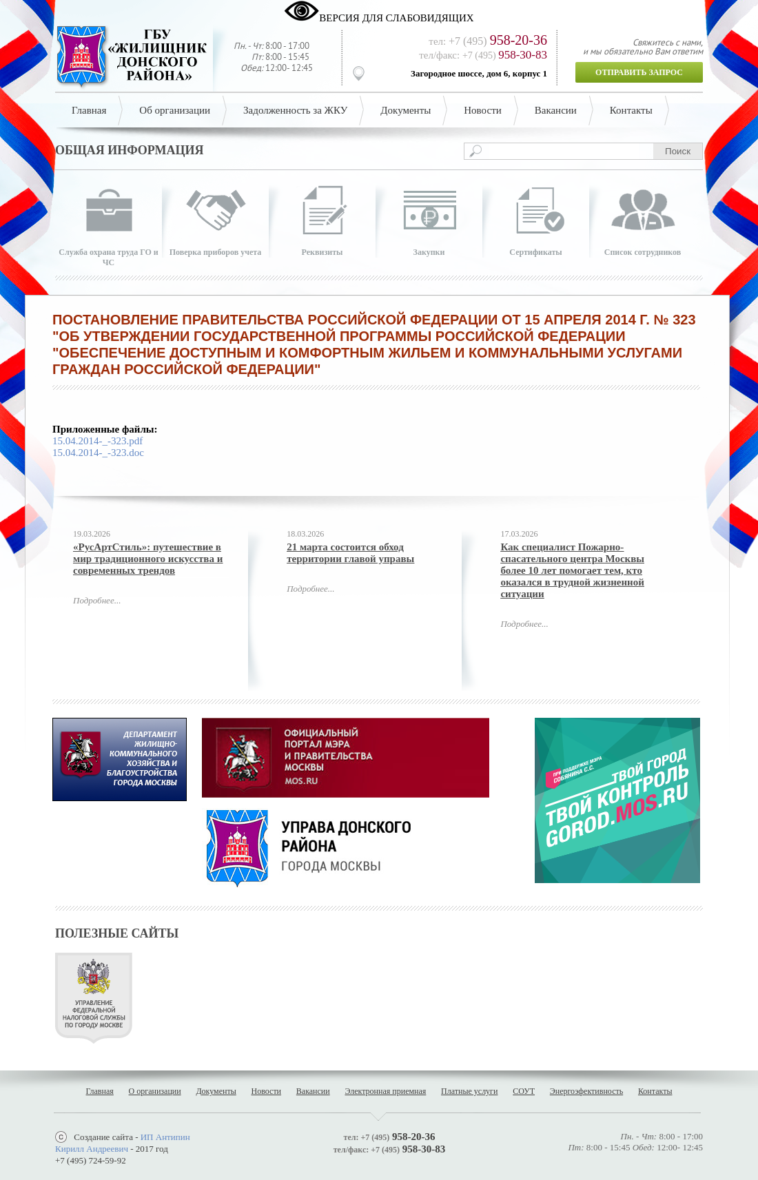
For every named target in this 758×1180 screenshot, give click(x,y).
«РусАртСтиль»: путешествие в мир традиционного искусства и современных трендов (148, 558)
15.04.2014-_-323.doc (98, 452)
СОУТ (524, 1091)
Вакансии (556, 110)
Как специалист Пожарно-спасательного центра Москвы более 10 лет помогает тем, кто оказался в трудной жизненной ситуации (572, 570)
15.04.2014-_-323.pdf (97, 440)
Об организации (174, 110)
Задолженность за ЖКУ (295, 110)
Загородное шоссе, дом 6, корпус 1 (479, 73)
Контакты (631, 110)
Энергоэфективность (586, 1091)
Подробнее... (97, 600)
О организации (155, 1091)
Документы (405, 110)
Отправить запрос (639, 72)
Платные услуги (469, 1091)
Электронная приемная (385, 1091)
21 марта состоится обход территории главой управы (350, 552)
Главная (89, 110)
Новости (482, 110)
